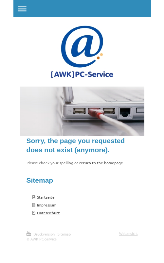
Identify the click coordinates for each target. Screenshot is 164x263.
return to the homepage (101, 162)
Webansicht (128, 233)
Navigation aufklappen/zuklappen (82, 9)
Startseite (46, 197)
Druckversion (41, 234)
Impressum (46, 204)
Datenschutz (48, 212)
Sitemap (64, 234)
